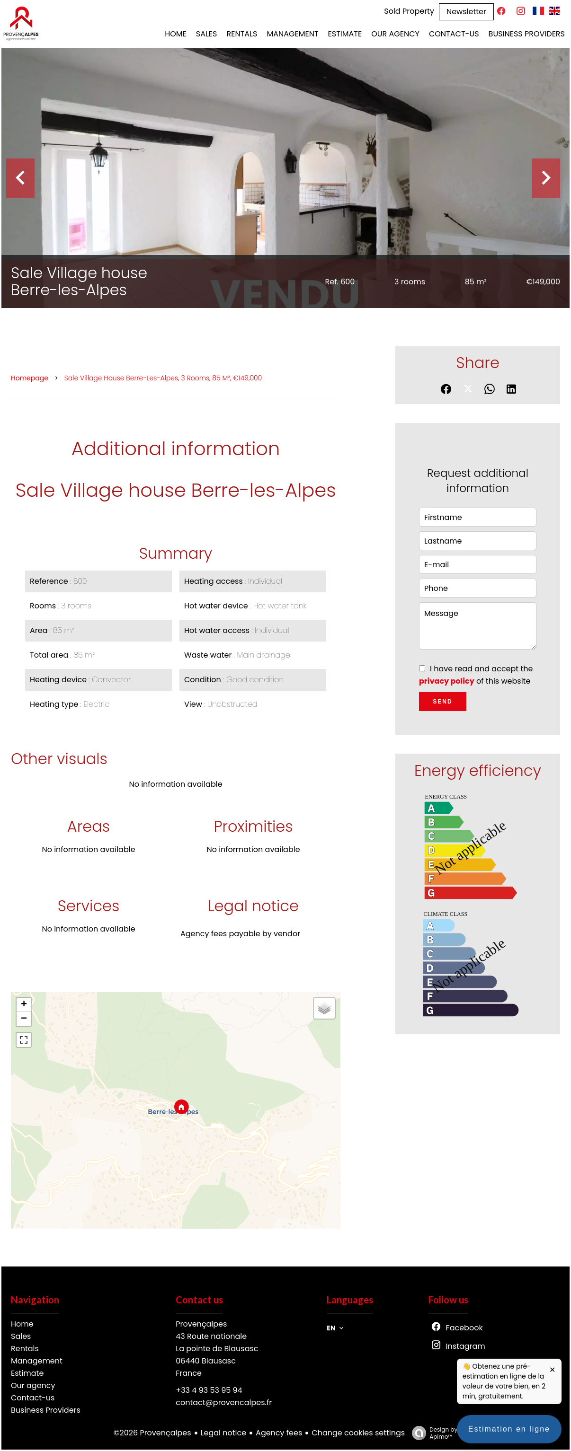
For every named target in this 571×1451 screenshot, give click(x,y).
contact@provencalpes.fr (224, 1402)
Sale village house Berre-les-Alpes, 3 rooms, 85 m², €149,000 (163, 378)
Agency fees (279, 1432)
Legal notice (224, 1432)
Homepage (29, 378)
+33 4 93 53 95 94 (209, 1390)
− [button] (24, 1019)
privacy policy (446, 681)
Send (442, 701)
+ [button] (24, 1005)
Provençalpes (201, 1324)
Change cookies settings (358, 1432)
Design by (432, 1432)
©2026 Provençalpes (152, 1432)
